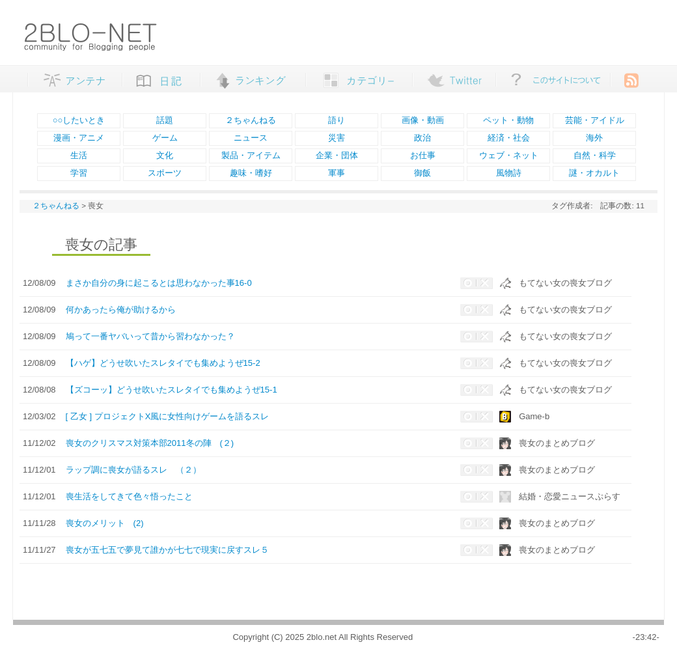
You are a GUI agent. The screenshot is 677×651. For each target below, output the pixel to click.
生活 (78, 155)
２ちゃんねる (250, 120)
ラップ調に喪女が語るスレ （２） (133, 470)
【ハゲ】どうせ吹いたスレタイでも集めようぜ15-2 (163, 363)
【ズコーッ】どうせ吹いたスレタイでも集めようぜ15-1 (171, 390)
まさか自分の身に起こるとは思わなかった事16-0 (159, 283)
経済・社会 (509, 138)
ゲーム (165, 138)
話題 (164, 120)
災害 (336, 138)
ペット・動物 (508, 120)
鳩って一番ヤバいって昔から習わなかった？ (150, 336)
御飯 (422, 173)
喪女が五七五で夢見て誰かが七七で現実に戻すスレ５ (167, 550)
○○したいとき (79, 120)
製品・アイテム (251, 155)
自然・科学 (594, 155)
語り (336, 120)
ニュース (251, 138)
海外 (594, 138)
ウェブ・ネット (508, 155)
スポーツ (165, 173)
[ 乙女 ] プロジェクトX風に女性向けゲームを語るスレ (167, 416)
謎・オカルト (594, 173)
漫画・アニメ (78, 138)
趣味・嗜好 (251, 173)
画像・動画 (423, 120)
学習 (78, 173)
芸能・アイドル (594, 120)
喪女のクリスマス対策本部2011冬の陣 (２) (150, 443)
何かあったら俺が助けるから (121, 309)
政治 (422, 138)
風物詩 (508, 173)
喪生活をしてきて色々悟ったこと (129, 496)
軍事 (336, 173)
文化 (164, 155)
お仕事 (422, 155)
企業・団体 (337, 155)
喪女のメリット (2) (105, 523)
